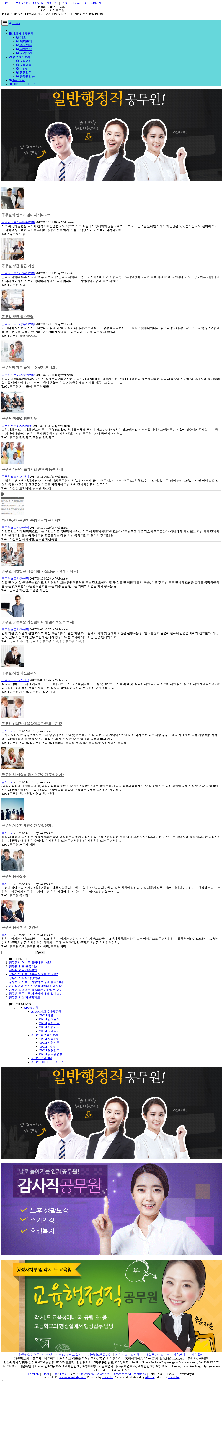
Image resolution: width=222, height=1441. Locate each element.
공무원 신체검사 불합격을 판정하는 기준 (31, 724)
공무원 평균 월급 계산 (17, 266)
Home (14, 23)
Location (33, 1373)
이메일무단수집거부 (156, 1354)
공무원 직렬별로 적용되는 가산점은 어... (35, 989)
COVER (38, 3)
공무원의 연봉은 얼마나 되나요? (25, 215)
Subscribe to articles (94, 1373)
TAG (64, 3)
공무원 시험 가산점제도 (19, 673)
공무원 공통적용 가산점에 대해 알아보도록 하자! (37, 622)
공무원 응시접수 (13, 877)
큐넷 (49, 1354)
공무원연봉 (25, 76)
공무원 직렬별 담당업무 (19, 419)
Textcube (107, 1377)
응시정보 (17, 80)
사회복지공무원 (21, 33)
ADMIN (96, 3)
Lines (45, 1373)
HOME (5, 3)
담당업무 (24, 72)
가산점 (22, 68)
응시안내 (7, 731)
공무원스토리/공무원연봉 (18, 222)
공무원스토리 (19, 57)
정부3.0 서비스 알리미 (69, 1354)
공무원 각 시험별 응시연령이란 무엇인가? (32, 775)
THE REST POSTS (22, 84)
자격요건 (24, 53)
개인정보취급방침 (100, 1354)
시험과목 (24, 49)
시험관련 (24, 60)
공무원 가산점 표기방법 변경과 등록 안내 (32, 470)
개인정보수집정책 (127, 1354)
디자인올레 (195, 1354)
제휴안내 (179, 1354)
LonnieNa (173, 1377)
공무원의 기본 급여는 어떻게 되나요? (29, 368)
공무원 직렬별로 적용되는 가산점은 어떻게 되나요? (39, 571)
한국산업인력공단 (31, 1354)
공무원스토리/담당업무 (16, 425)
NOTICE (52, 3)
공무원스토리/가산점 (15, 476)
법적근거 (24, 41)
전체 (36, 1007)
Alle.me (149, 1377)
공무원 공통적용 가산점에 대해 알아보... (35, 993)
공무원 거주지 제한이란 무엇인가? (27, 826)
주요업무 (24, 45)
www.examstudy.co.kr (72, 1377)
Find (40, 952)
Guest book (59, 1373)
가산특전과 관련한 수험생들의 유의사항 (31, 520)
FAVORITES (22, 3)
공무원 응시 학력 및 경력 (19, 928)
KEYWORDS (79, 3)
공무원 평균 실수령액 (17, 317)
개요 (21, 37)
